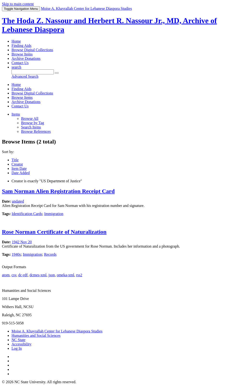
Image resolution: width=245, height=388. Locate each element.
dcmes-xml (37, 275)
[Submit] (57, 73)
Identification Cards (27, 214)
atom (6, 275)
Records (50, 254)
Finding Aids (21, 46)
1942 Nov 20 (22, 242)
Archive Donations (25, 58)
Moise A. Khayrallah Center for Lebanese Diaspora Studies (56, 331)
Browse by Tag (32, 123)
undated (18, 201)
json (51, 275)
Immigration (53, 214)
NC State (18, 340)
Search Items (31, 127)
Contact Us (20, 63)
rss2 (79, 275)
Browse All (29, 118)
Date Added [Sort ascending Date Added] (20, 173)
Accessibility (21, 344)
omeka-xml (65, 275)
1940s (16, 254)
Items (15, 114)
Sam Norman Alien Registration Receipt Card (58, 191)
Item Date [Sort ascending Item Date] (19, 168)
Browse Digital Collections (32, 50)
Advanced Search (24, 76)
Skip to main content (18, 4)
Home (16, 41)
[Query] (32, 71)
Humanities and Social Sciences (36, 335)
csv (13, 275)
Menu (21, 9)
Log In (16, 348)
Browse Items (22, 54)
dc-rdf (23, 275)
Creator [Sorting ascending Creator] (17, 164)
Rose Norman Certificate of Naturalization (54, 232)
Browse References (36, 131)
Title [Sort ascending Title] (15, 160)
